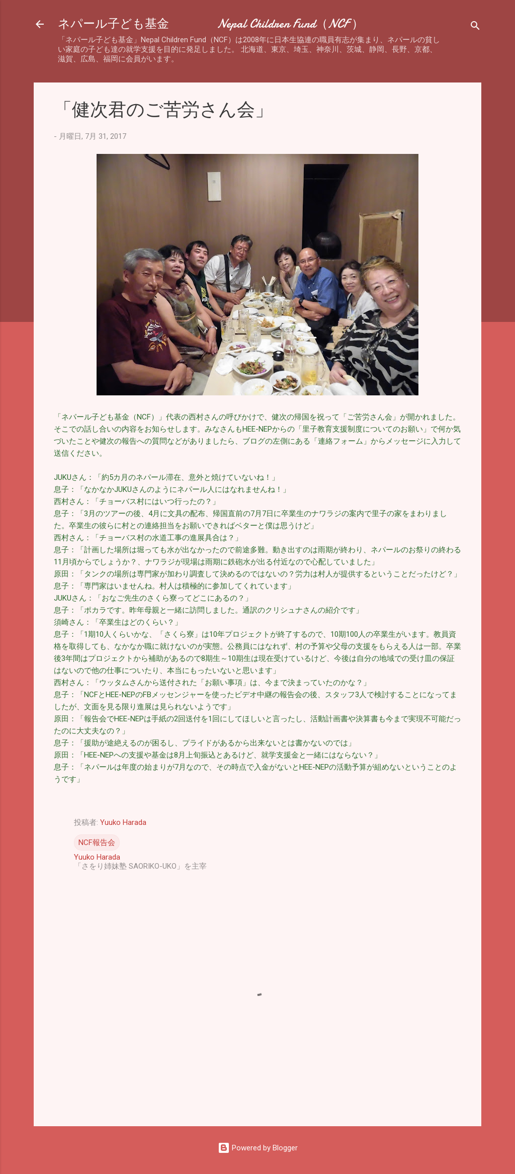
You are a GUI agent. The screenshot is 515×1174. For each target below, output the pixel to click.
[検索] (475, 27)
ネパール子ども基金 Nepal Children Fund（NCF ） (211, 24)
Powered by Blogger (258, 1147)
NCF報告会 (96, 842)
